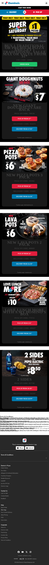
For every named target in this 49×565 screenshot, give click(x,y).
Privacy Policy (4, 537)
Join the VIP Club (5, 483)
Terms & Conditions (6, 540)
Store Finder (4, 507)
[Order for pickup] (37, 12)
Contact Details (5, 496)
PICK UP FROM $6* (24, 186)
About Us (3, 527)
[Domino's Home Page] (12, 3)
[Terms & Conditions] (46, 458)
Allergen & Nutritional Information (9, 473)
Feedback (3, 498)
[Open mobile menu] (3, 3)
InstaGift (3, 481)
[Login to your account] (46, 3)
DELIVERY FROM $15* (24, 333)
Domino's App (4, 486)
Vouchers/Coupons (6, 476)
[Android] (29, 448)
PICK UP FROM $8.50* (24, 388)
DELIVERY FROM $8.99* (24, 399)
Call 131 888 (4, 493)
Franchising (4, 532)
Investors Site (4, 535)
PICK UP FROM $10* (24, 323)
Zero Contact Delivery (6, 512)
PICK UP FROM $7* (24, 119)
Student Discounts (5, 478)
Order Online (4, 468)
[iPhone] (20, 448)
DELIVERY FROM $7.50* (24, 129)
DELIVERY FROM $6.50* (24, 196)
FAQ (2, 517)
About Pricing (4, 515)
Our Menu (3, 470)
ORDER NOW (24, 64)
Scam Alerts (4, 520)
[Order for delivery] (12, 12)
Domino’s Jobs (4, 530)
